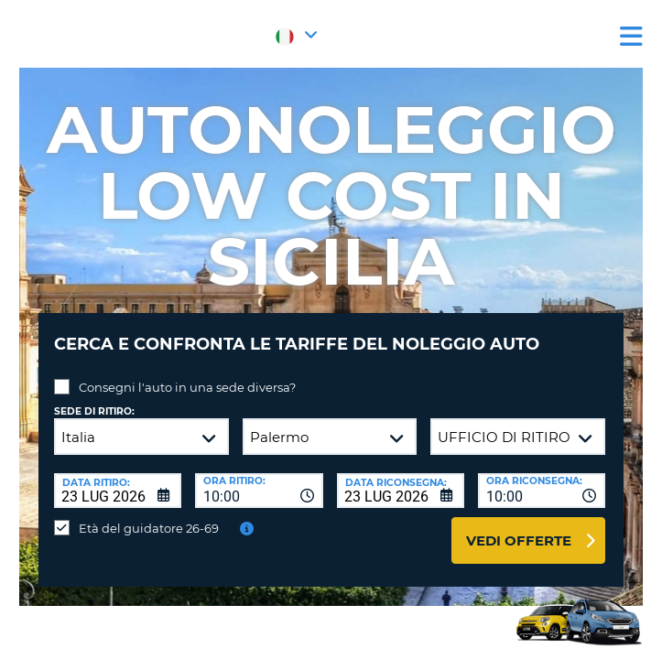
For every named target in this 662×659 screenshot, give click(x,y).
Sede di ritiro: (94, 411)
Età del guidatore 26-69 (149, 528)
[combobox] (258, 490)
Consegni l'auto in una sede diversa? (187, 387)
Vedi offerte (518, 540)
